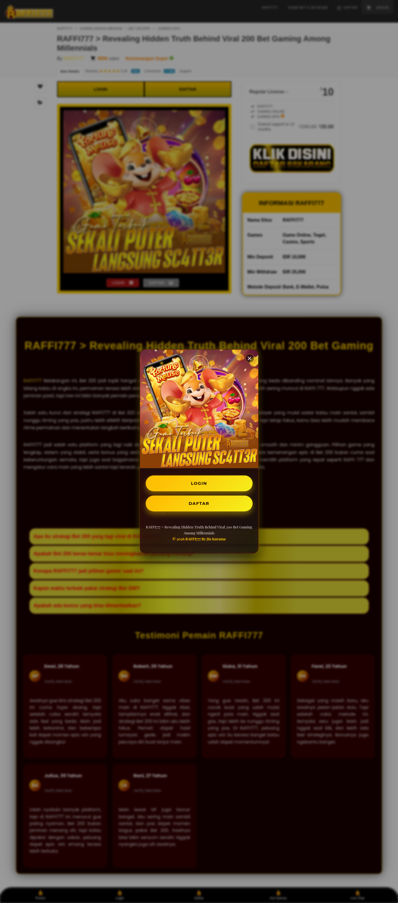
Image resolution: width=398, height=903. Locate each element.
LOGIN (199, 482)
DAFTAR (199, 504)
